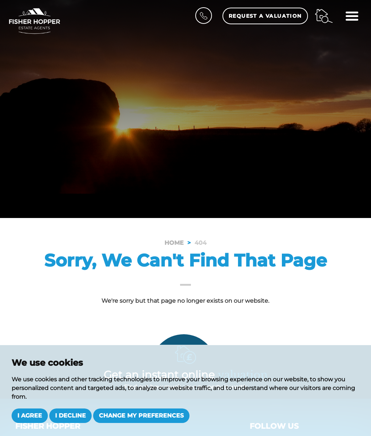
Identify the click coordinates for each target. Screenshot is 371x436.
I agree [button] (29, 415)
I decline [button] (70, 415)
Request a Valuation (265, 16)
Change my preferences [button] (141, 415)
